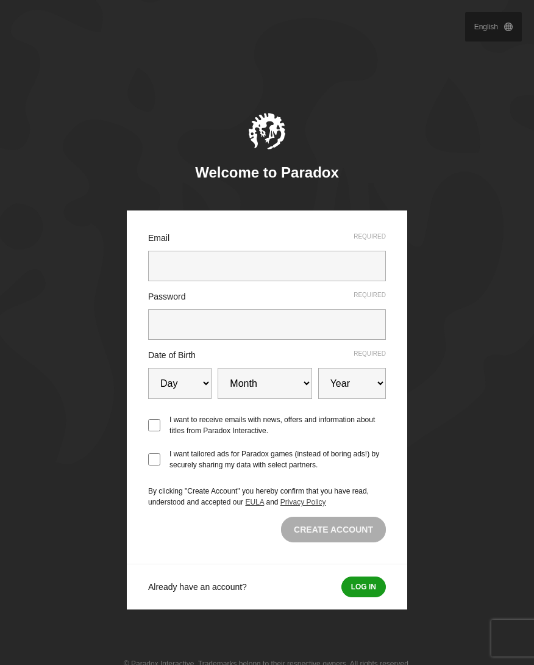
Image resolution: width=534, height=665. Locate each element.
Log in (363, 587)
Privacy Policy (303, 502)
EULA (254, 502)
